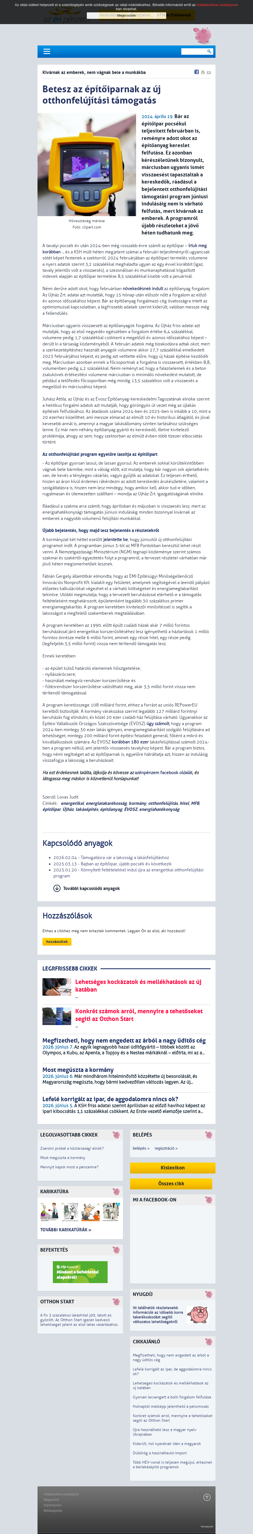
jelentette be (115, 539)
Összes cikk (171, 1184)
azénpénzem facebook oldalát (163, 772)
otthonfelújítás (163, 803)
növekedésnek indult (143, 288)
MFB (195, 803)
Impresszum (52, 1505)
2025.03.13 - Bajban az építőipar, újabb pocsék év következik (112, 864)
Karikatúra (54, 1192)
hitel (184, 803)
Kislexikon (173, 1168)
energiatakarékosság (106, 803)
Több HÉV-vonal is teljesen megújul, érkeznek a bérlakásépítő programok (172, 1464)
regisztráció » (166, 1148)
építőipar (51, 809)
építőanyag (111, 809)
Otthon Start (57, 1302)
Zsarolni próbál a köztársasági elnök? (72, 1148)
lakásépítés (87, 809)
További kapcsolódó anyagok (91, 888)
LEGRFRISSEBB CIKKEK (69, 969)
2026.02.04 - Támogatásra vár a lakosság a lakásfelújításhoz (111, 857)
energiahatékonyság (159, 809)
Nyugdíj (143, 1294)
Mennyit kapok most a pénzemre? (69, 1167)
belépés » (141, 1148)
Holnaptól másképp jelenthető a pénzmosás (171, 1406)
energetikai (72, 803)
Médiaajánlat (53, 1511)
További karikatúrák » (65, 1229)
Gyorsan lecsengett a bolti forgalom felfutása (172, 1397)
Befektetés (54, 1250)
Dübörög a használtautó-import (160, 1453)
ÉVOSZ (130, 809)
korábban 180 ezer (130, 742)
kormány (137, 803)
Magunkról (51, 1500)
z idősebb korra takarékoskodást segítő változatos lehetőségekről (158, 1317)
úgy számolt (157, 723)
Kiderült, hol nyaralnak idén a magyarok (167, 1443)
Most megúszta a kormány (62, 1157)
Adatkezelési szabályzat (61, 1494)
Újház (68, 809)
